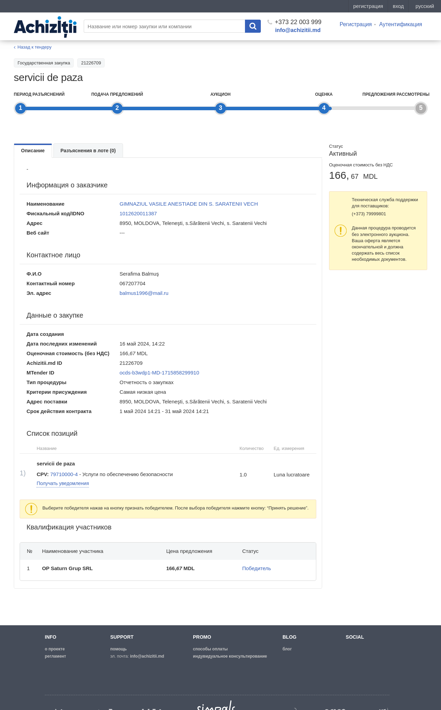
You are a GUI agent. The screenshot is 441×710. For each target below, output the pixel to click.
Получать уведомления (63, 483)
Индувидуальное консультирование (230, 656)
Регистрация (356, 24)
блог (287, 649)
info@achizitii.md (297, 30)
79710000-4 (64, 474)
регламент (55, 656)
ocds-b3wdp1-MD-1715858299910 (159, 372)
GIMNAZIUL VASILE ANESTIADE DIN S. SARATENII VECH (189, 204)
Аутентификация (400, 24)
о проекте (55, 649)
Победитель (256, 568)
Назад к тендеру (35, 47)
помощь (118, 649)
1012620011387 (138, 213)
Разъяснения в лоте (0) (88, 150)
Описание (33, 150)
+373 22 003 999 (294, 22)
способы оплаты (210, 649)
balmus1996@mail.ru (144, 293)
